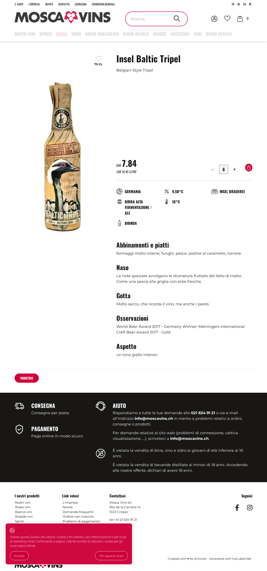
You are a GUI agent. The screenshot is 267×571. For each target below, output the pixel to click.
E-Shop (19, 4)
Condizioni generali (113, 4)
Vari (198, 34)
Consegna (88, 4)
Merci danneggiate (77, 526)
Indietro (28, 379)
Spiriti (45, 34)
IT (250, 4)
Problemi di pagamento (81, 522)
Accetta (20, 548)
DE (237, 4)
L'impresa (36, 4)
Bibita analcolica (102, 34)
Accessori (180, 34)
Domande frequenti (78, 512)
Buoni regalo (136, 34)
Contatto (69, 4)
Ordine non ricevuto (78, 517)
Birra (61, 34)
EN (243, 4)
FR (230, 4)
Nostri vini (25, 34)
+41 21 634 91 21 (125, 520)
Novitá (52, 4)
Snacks (159, 34)
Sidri (76, 34)
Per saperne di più (27, 556)
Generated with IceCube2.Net (230, 559)
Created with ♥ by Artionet (187, 559)
